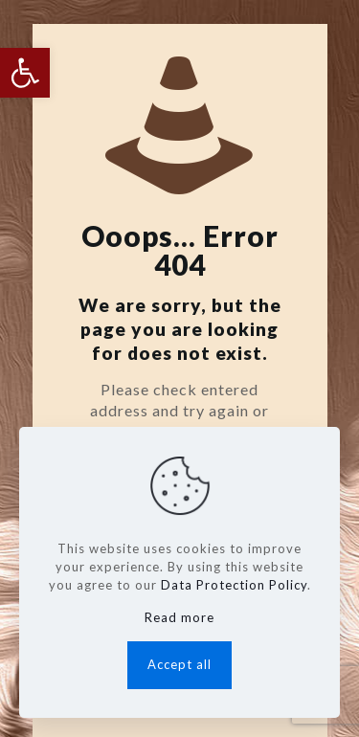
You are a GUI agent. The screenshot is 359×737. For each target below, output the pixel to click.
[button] (25, 73)
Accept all (179, 664)
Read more (179, 617)
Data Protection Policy (234, 584)
